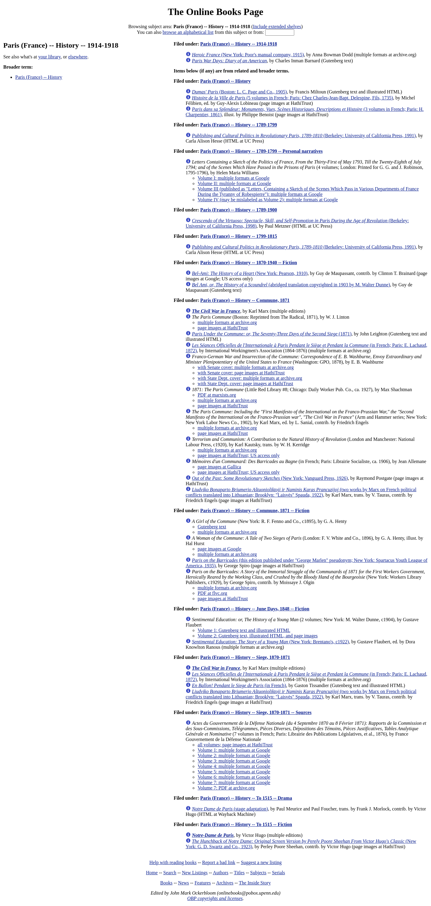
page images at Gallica (219, 466)
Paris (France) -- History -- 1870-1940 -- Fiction (248, 262)
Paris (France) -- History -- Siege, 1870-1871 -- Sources (256, 712)
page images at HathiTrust (223, 327)
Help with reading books (173, 862)
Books (166, 882)
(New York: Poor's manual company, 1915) (248, 54)
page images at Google (219, 548)
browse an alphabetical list (188, 32)
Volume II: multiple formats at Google (234, 183)
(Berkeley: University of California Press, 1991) (304, 135)
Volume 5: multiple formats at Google (234, 771)
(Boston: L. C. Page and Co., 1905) (239, 91)
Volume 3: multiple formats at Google (234, 760)
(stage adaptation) (230, 808)
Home (152, 872)
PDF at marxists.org (217, 394)
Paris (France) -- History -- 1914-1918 (238, 43)
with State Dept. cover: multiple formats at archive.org (250, 378)
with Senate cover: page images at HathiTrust (241, 372)
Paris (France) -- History (38, 77)
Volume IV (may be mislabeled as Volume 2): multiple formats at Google (268, 199)
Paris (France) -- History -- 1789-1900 (238, 209)
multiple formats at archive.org (227, 322)
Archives (224, 882)
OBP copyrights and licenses (214, 898)
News (183, 882)
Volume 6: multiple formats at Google (234, 777)
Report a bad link (218, 862)
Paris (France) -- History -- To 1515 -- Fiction (246, 824)
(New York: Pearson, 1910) (249, 273)
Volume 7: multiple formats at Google (234, 782)
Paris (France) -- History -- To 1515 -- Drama (246, 798)
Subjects (258, 872)
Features (203, 882)
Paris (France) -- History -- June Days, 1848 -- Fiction (254, 608)
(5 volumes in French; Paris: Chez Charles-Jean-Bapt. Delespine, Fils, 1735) (292, 97)
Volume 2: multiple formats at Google (234, 755)
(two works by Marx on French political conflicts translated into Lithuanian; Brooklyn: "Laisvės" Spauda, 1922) (301, 492)
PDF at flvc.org (212, 593)
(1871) (271, 333)
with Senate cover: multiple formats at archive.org (246, 367)
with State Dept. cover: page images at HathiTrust (245, 383)
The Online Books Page (215, 11)
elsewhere (77, 56)
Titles (239, 872)
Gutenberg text (212, 526)
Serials (278, 872)
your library (49, 56)
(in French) (239, 685)
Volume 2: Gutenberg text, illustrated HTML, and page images (258, 635)
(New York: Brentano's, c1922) (270, 641)
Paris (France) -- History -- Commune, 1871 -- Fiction (254, 510)
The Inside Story (255, 882)
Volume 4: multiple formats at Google (234, 766)
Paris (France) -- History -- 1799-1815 (238, 236)
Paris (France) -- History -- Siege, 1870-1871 (245, 657)
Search (170, 872)
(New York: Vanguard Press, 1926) (270, 478)
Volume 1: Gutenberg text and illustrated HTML (244, 630)
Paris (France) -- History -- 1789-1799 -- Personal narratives (261, 151)
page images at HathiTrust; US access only (239, 455)
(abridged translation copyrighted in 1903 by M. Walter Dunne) (291, 284)
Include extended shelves (277, 26)
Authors (220, 872)
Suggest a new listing (261, 862)
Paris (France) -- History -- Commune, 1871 (244, 300)
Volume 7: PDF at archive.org (226, 787)
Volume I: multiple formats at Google (233, 178)
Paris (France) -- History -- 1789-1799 (238, 124)
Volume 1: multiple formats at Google (234, 750)
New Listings (195, 872)
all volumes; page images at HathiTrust (235, 744)
